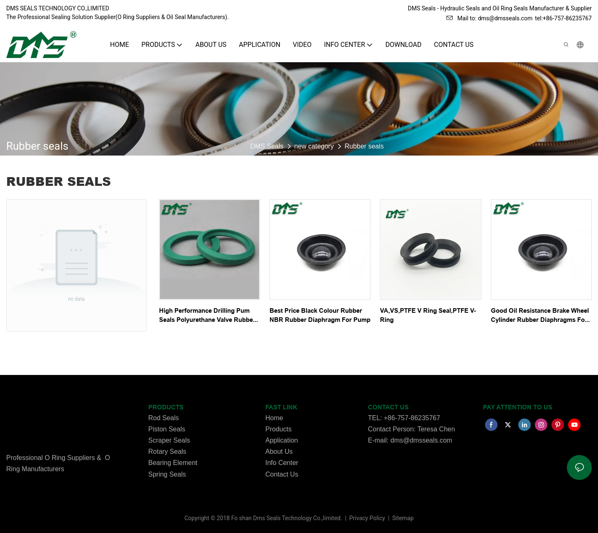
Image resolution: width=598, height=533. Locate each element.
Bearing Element (172, 462)
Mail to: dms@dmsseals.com (489, 18)
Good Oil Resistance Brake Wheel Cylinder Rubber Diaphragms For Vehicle (540, 316)
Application (281, 440)
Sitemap (402, 518)
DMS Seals (267, 146)
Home (274, 417)
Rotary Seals (167, 451)
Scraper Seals (169, 440)
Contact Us (281, 474)
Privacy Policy (368, 518)
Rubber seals (364, 146)
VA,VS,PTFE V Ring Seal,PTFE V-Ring (428, 315)
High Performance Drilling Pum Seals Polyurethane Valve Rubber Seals (207, 316)
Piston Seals (166, 429)
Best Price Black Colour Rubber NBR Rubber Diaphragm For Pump (320, 315)
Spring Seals (167, 474)
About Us (279, 451)
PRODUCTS (166, 407)
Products (278, 429)
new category (314, 146)
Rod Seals (163, 417)
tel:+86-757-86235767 (563, 18)
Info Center (281, 462)
